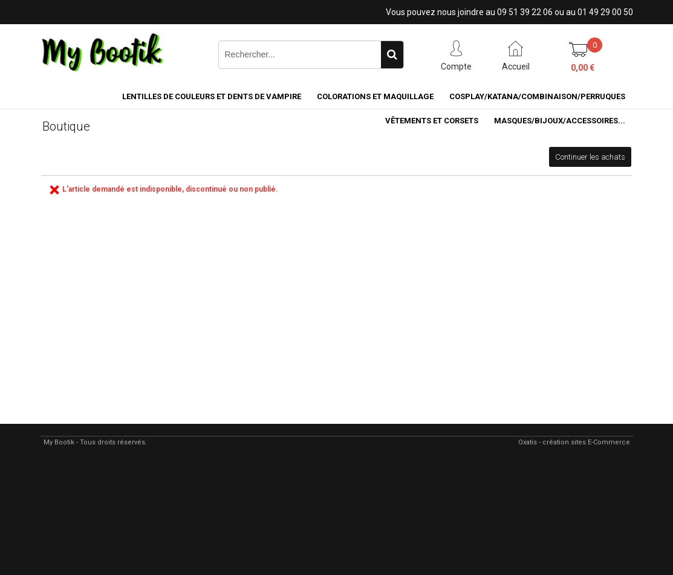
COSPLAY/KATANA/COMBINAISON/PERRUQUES (537, 96)
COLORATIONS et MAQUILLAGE (375, 96)
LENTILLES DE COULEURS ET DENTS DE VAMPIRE (211, 96)
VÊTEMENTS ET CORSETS (431, 120)
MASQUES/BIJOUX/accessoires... (559, 120)
